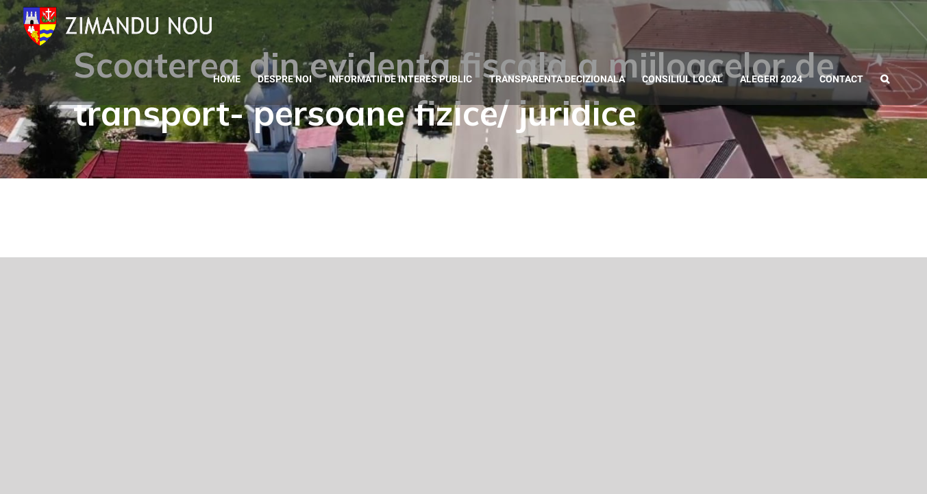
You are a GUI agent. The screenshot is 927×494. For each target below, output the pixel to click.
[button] (902, 27)
